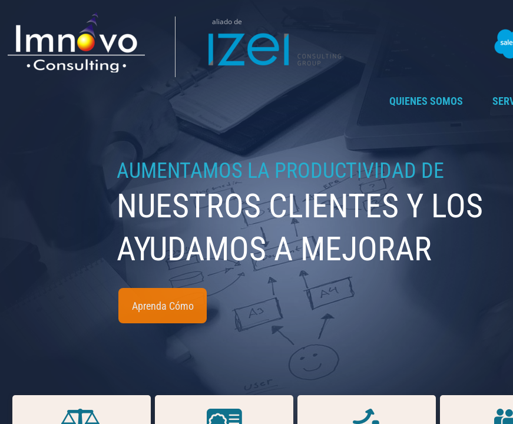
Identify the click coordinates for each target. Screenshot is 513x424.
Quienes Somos (426, 101)
